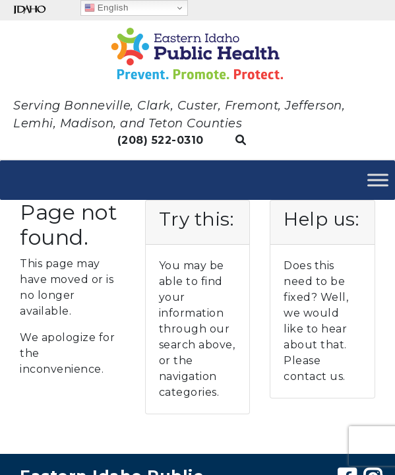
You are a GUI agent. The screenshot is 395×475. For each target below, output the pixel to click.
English (106, 8)
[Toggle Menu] (377, 180)
